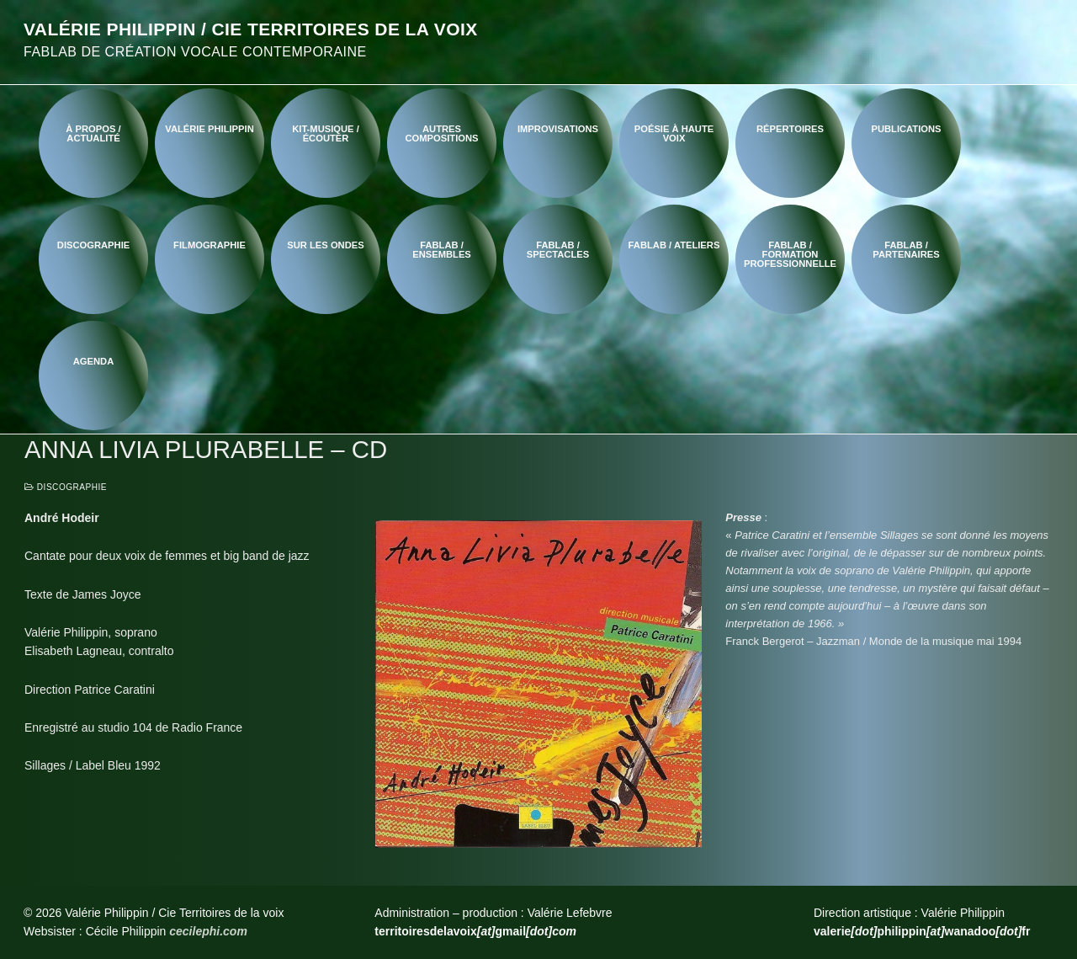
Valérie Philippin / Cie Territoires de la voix (251, 29)
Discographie (65, 487)
